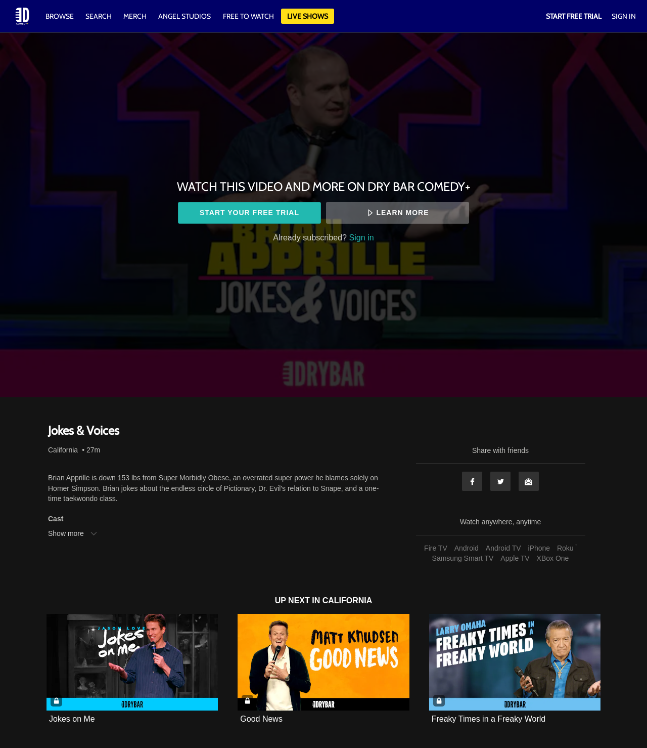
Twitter (500, 481)
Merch (135, 16)
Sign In (624, 16)
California (63, 450)
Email (528, 481)
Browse (60, 16)
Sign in (361, 237)
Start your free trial (249, 213)
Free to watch (248, 16)
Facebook (472, 481)
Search (99, 16)
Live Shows (307, 16)
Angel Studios (184, 16)
